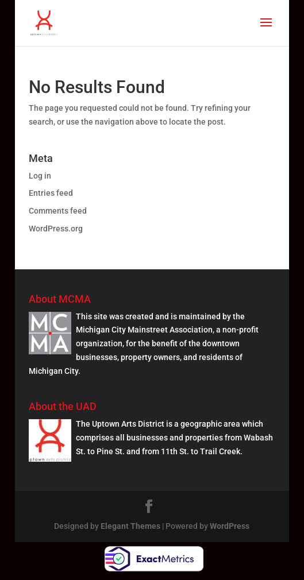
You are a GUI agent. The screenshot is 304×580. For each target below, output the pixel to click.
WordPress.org (56, 228)
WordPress (229, 526)
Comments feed (58, 210)
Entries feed (51, 193)
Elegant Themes (130, 526)
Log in (40, 175)
